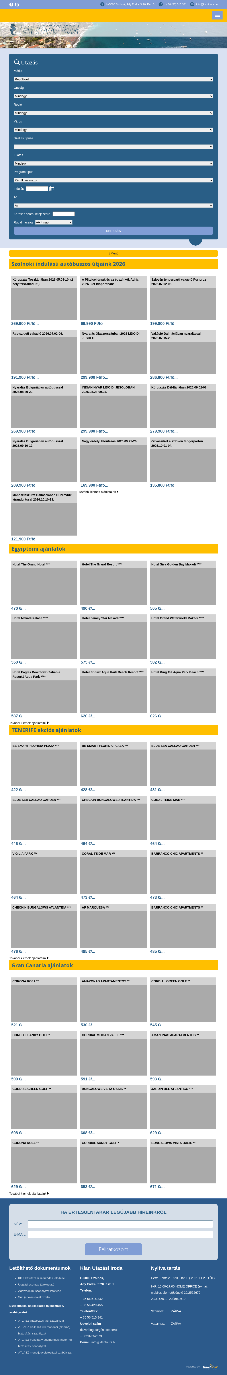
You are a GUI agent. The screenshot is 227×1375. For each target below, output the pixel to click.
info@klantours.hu (207, 4)
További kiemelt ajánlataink (98, 492)
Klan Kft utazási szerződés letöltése (41, 1278)
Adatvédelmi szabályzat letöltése (39, 1291)
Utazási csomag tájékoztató (36, 1284)
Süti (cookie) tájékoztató (34, 1297)
